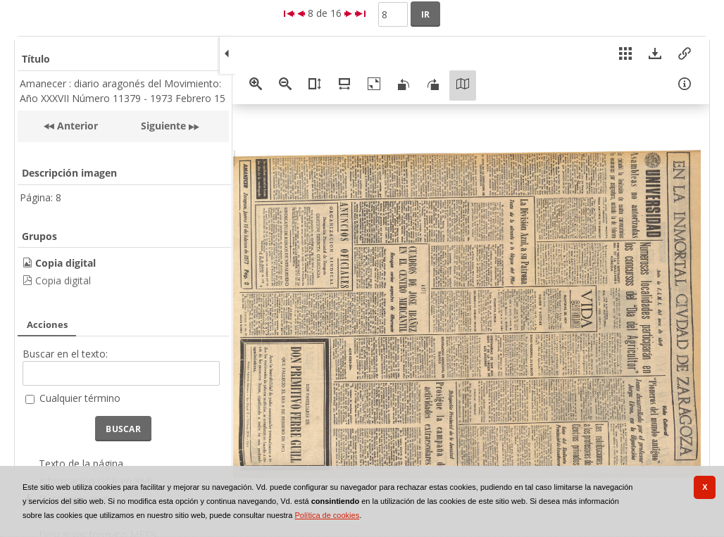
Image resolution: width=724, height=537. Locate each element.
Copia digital (63, 280)
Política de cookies (326, 515)
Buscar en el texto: (65, 353)
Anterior (76, 125)
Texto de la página (81, 463)
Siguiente (163, 125)
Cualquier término (79, 398)
